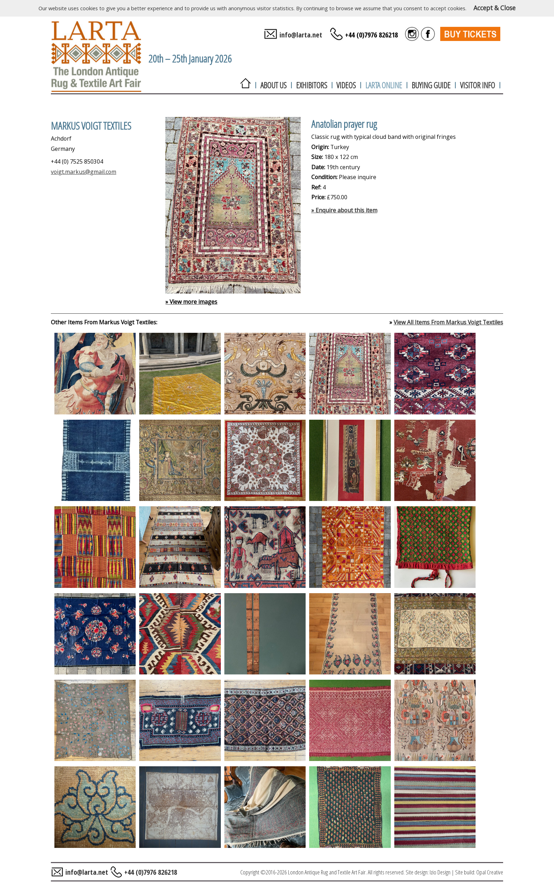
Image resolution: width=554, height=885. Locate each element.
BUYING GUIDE (431, 85)
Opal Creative (489, 872)
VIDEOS (346, 85)
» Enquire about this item (344, 210)
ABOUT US (273, 85)
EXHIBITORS (311, 85)
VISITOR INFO (477, 85)
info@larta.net (300, 35)
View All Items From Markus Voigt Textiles (448, 322)
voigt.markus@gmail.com (83, 172)
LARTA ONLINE (383, 85)
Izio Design (440, 872)
